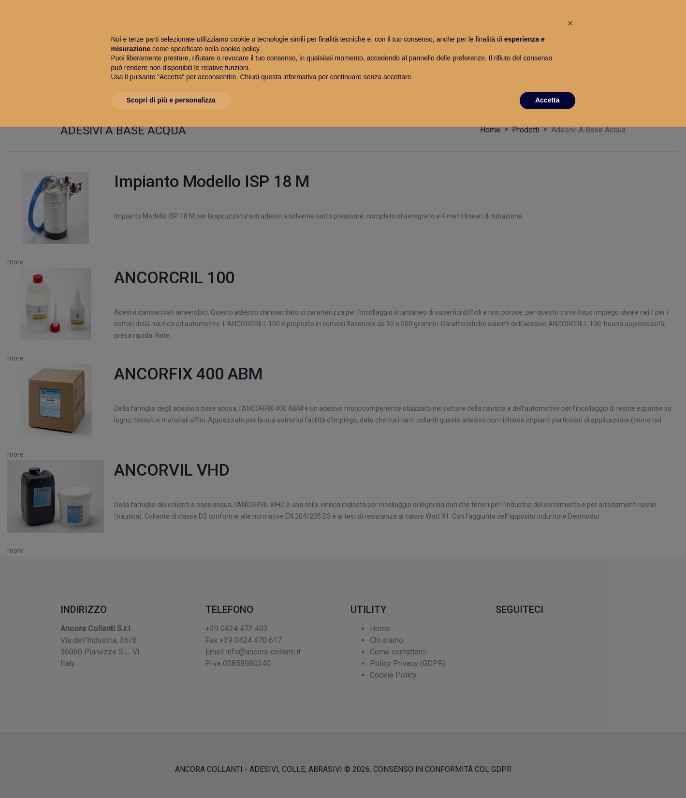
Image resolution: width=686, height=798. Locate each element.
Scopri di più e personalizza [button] (171, 771)
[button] (570, 694)
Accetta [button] (547, 771)
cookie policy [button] (240, 720)
